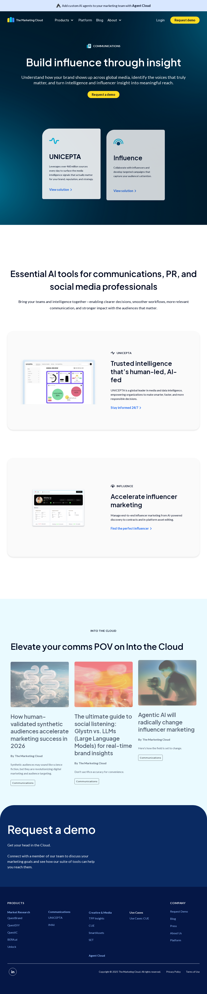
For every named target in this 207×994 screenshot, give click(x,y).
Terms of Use (193, 971)
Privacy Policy (173, 971)
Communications (23, 793)
